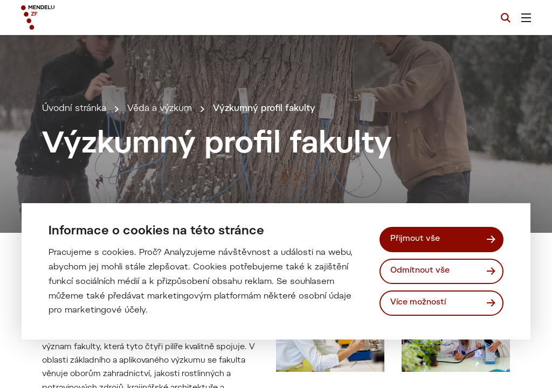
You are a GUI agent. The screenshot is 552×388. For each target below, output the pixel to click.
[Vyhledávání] (505, 18)
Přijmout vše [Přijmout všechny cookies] (415, 239)
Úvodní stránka (74, 109)
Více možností (418, 303)
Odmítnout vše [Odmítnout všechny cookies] (420, 271)
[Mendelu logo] (80, 17)
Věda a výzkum (159, 109)
